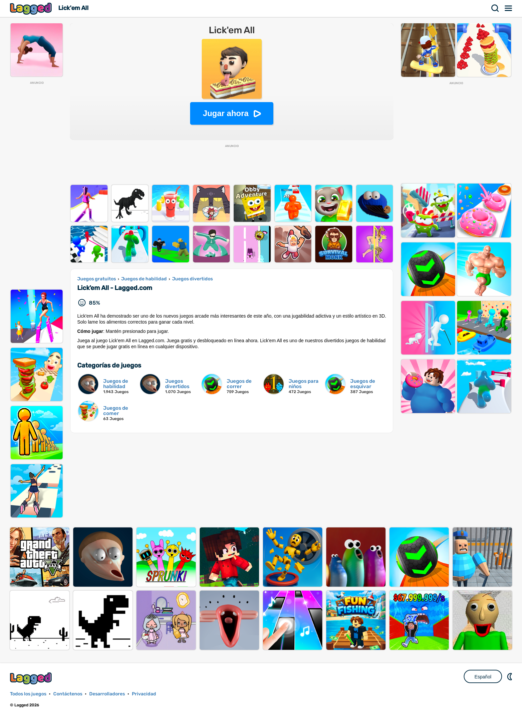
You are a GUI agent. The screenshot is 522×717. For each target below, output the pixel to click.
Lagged (31, 8)
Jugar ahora (225, 113)
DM (510, 676)
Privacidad (144, 694)
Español (482, 676)
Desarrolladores (107, 694)
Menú (508, 8)
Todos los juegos (28, 694)
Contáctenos (67, 694)
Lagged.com (31, 678)
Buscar (495, 8)
